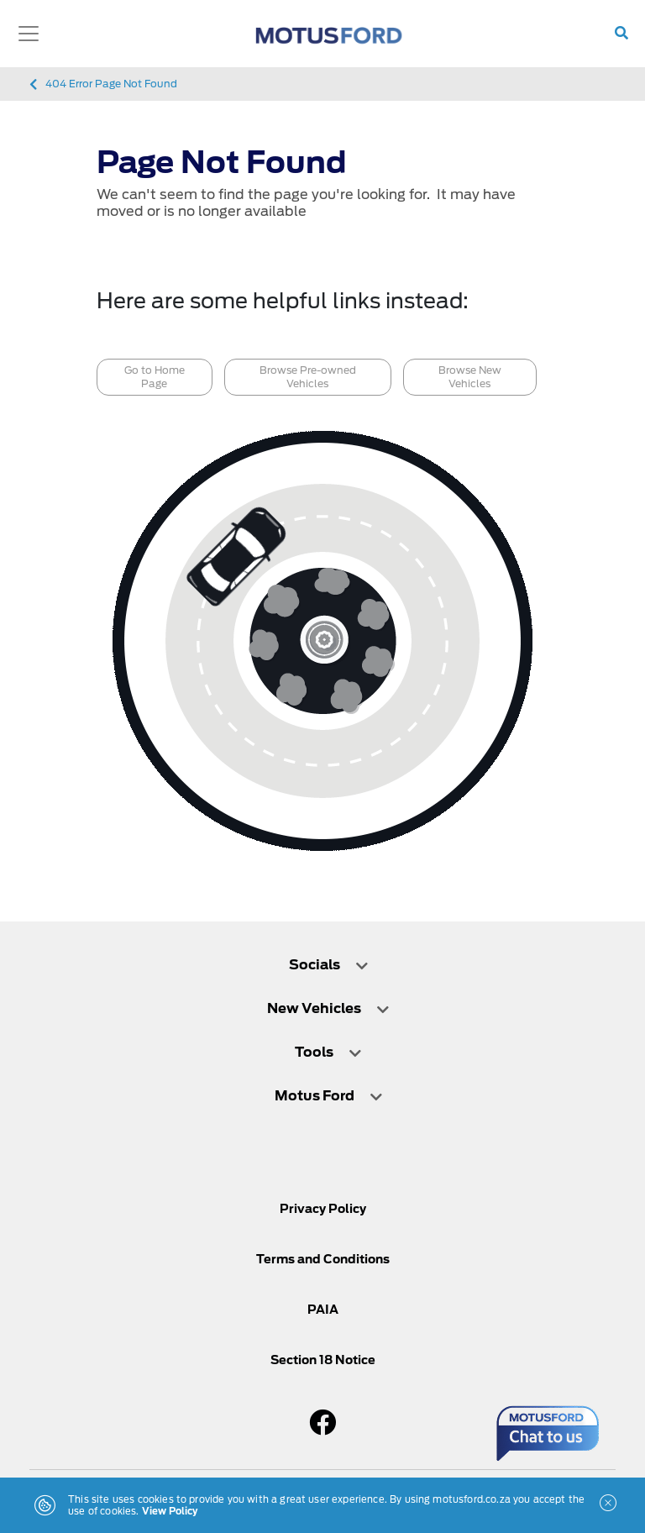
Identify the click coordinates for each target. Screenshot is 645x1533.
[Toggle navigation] (28, 33)
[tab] (322, 973)
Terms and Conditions (323, 1259)
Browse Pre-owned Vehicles (308, 377)
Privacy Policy (323, 1208)
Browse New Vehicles (469, 377)
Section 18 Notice (322, 1360)
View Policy (170, 1511)
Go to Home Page (154, 377)
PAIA (322, 1309)
